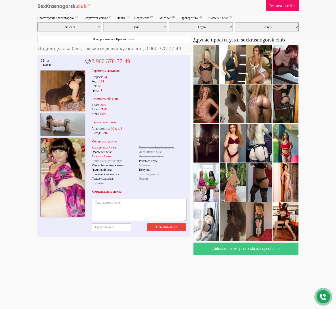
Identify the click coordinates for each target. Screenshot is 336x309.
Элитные (167, 18)
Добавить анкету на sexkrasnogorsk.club (246, 248)
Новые (123, 18)
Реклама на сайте (282, 6)
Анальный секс (219, 18)
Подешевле (143, 18)
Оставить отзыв (166, 227)
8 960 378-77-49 (111, 61)
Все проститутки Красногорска (113, 39)
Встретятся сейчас (97, 18)
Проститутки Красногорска (57, 18)
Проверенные (191, 18)
